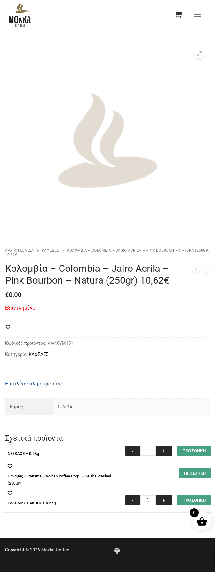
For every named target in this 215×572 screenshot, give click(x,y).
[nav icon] (197, 14)
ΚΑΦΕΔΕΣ (50, 250)
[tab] (33, 384)
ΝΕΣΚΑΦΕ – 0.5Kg (23, 454)
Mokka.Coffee (55, 549)
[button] (199, 53)
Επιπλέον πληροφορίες (33, 383)
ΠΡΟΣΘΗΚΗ (194, 450)
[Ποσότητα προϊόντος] (148, 451)
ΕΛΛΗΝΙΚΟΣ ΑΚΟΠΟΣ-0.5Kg (32, 503)
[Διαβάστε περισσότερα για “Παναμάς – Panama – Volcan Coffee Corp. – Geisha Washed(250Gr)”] (195, 473)
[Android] (117, 550)
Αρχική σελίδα (19, 250)
